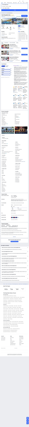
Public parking (16, 117)
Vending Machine (17, 153)
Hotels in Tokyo (5, 307)
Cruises (23, 2)
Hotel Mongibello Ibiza (5, 14)
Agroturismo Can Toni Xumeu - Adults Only (13, 301)
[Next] (27, 130)
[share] (28, 420)
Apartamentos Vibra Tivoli (6, 298)
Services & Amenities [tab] (12, 42)
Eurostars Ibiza (20, 298)
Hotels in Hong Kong (5, 308)
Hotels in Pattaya (20, 311)
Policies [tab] (17, 42)
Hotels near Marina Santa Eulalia (13, 324)
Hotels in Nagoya (9, 314)
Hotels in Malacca (5, 310)
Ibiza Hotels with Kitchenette (6, 330)
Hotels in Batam (22, 310)
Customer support (3, 337)
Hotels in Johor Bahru (11, 308)
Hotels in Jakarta (21, 308)
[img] (6, 21)
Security (20, 344)
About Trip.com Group (12, 344)
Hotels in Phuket (10, 310)
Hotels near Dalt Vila (21, 321)
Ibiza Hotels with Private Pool (13, 330)
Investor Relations (21, 337)
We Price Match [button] (19, 16)
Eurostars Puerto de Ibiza (16, 297)
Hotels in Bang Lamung (14, 311)
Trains (18, 2)
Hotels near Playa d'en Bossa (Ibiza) (7, 321)
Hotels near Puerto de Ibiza (6, 324)
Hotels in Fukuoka (9, 311)
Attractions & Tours (9, 2)
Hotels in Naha (18, 314)
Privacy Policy (11, 342)
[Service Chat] (28, 423)
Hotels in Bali (13, 310)
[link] (19, 1)
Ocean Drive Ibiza (12, 298)
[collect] (28, 418)
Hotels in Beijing (14, 307)
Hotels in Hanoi (22, 314)
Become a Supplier (21, 343)
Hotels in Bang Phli (14, 317)
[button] (21, 1)
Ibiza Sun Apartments (22, 297)
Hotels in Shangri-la (9, 317)
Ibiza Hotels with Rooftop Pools (7, 331)
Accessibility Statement (12, 343)
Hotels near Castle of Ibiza (15, 321)
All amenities (2, 35)
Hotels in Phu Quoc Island (20, 317)
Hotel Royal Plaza (20, 301)
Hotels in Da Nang (14, 314)
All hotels (20, 342)
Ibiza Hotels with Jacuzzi (14, 331)
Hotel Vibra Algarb (5, 301)
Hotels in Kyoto (5, 314)
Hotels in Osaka (5, 311)
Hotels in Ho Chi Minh (16, 308)
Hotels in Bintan (17, 310)
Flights (5, 2)
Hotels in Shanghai (9, 307)
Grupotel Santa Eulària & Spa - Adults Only (8, 297)
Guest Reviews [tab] (6, 42)
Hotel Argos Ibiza (16, 298)
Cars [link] (20, 2)
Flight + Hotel (15, 2)
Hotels (2, 2)
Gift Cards (27, 2)
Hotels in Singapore (19, 307)
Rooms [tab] (2, 42)
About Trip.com (12, 337)
